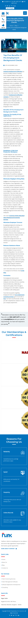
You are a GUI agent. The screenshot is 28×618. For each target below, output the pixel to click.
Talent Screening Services (8, 579)
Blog (16, 25)
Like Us (3, 26)
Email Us (3, 14)
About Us (4, 562)
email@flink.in (7, 1)
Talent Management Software (10, 581)
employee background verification (12, 71)
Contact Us (5, 568)
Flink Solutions (20, 611)
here (4, 298)
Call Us (3, 20)
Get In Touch (10, 8)
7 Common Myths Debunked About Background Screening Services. (13, 217)
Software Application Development (11, 584)
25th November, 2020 (10, 65)
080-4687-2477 (15, 317)
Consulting (5, 587)
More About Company (9, 548)
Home (11, 25)
